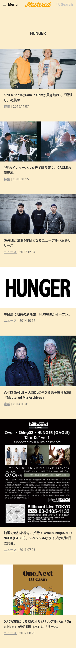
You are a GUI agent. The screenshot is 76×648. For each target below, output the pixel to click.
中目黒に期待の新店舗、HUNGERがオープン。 (38, 314)
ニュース (10, 252)
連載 (7, 404)
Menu (13, 4)
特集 (7, 106)
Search (67, 4)
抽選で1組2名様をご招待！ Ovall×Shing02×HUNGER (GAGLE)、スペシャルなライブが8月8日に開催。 (38, 538)
